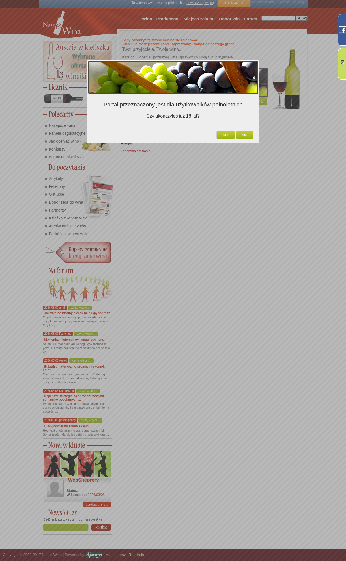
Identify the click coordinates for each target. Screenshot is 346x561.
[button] (254, 77)
